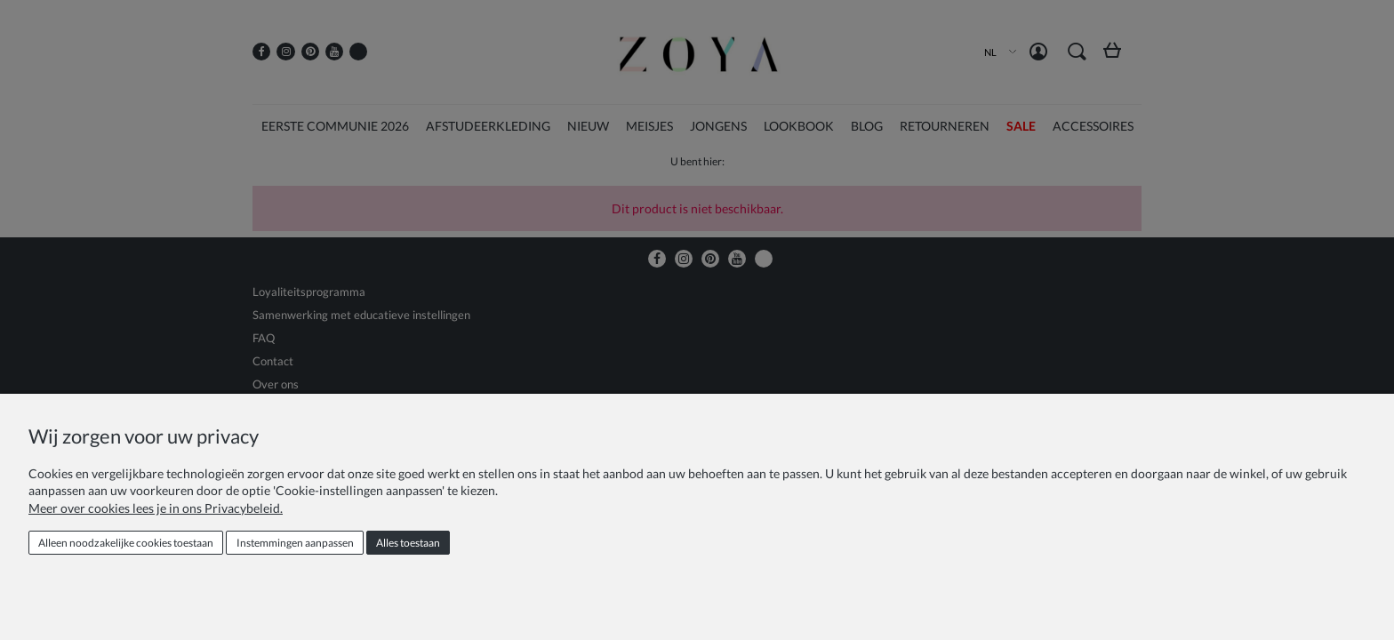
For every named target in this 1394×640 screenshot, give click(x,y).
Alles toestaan (408, 542)
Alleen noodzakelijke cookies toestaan (125, 542)
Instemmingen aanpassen (295, 542)
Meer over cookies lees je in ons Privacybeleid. (155, 508)
